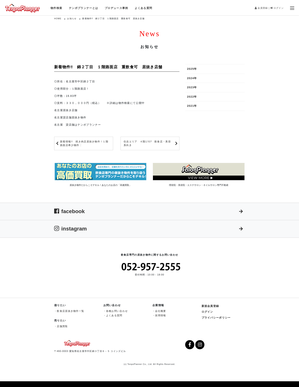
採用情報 (160, 315)
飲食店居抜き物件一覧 (70, 311)
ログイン (277, 8)
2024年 (192, 78)
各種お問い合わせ (117, 311)
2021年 (192, 105)
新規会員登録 (210, 306)
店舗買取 (62, 326)
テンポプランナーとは (83, 8)
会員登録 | (262, 8)
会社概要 (160, 311)
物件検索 (56, 8)
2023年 (192, 87)
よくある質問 (143, 8)
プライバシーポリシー (216, 317)
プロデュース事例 (116, 8)
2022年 (192, 96)
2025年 (192, 68)
